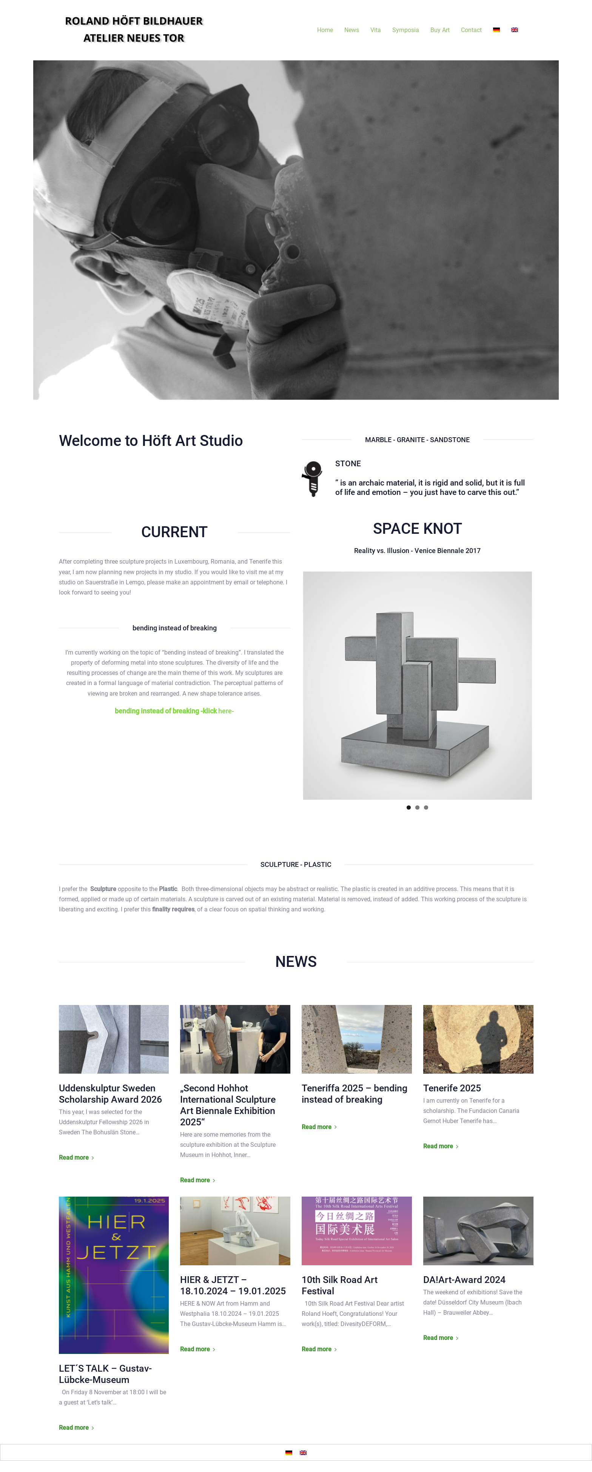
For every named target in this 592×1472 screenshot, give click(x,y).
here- (174, 711)
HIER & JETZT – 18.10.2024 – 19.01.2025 (233, 1285)
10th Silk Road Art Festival (340, 1285)
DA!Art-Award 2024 (464, 1279)
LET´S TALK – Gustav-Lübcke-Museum (105, 1374)
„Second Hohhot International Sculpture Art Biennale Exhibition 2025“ (228, 1105)
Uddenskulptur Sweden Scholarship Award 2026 (110, 1094)
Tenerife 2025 (452, 1088)
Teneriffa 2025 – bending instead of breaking (354, 1094)
